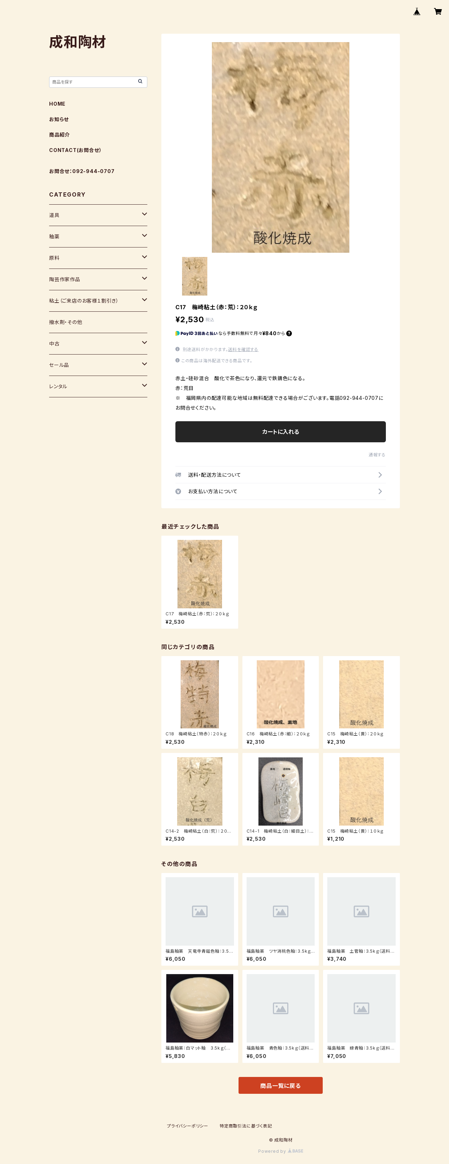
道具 (54, 215)
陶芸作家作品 (64, 279)
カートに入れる (280, 431)
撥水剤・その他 (65, 322)
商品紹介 (59, 135)
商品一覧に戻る (280, 1085)
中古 (54, 343)
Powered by (280, 1151)
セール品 (59, 365)
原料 (54, 258)
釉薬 (54, 236)
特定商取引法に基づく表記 (246, 1126)
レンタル (58, 386)
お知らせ (59, 119)
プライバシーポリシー (187, 1126)
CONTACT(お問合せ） (75, 150)
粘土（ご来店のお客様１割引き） (84, 301)
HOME (57, 104)
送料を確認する (243, 349)
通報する (377, 454)
